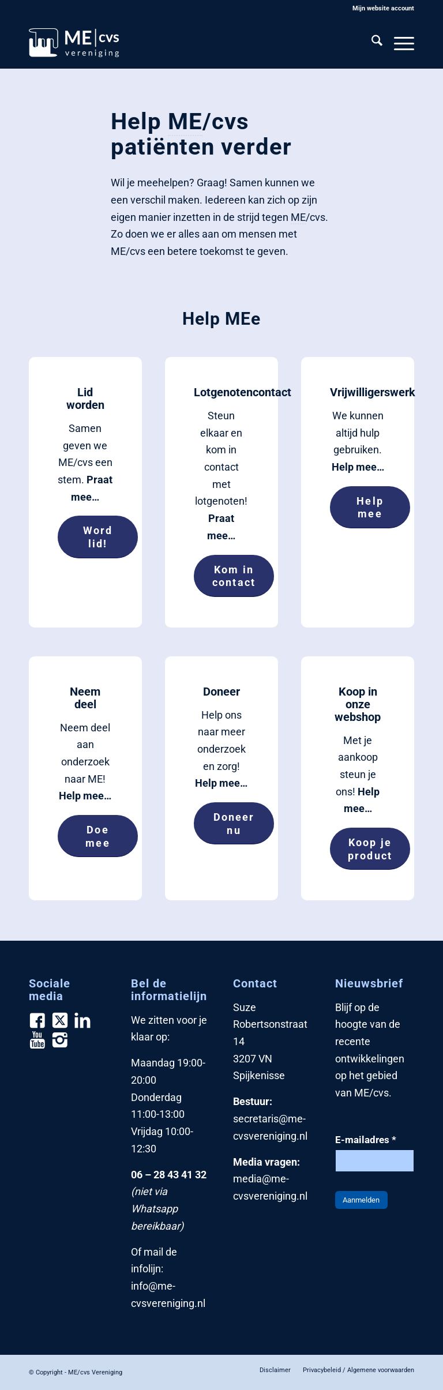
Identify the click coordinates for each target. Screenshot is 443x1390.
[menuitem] (380, 9)
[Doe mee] (98, 836)
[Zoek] (371, 43)
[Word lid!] (98, 537)
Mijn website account (383, 8)
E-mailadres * (365, 1139)
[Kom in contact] (234, 576)
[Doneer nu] (234, 823)
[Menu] (398, 43)
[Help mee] (370, 507)
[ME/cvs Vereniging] (74, 43)
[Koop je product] (370, 849)
